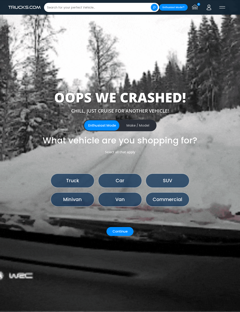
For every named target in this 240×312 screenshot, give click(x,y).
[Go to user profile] (209, 7)
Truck (72, 180)
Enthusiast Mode (102, 125)
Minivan (72, 199)
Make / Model (137, 125)
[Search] (154, 7)
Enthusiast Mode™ (173, 7)
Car (120, 180)
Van (120, 199)
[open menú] (222, 7)
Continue (120, 231)
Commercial (167, 199)
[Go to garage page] (195, 7)
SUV (167, 180)
